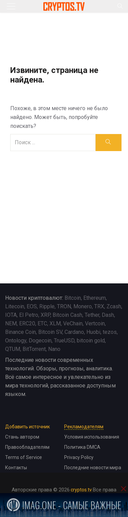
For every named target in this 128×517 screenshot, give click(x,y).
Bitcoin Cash (67, 315)
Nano (54, 349)
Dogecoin (40, 340)
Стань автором (22, 437)
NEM (11, 323)
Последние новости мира (92, 467)
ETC (42, 323)
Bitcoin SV (50, 332)
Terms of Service (23, 457)
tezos (110, 332)
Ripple (47, 306)
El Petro (28, 315)
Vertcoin (95, 323)
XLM (55, 323)
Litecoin (14, 306)
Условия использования (91, 437)
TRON (64, 306)
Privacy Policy (79, 457)
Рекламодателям (83, 426)
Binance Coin (20, 332)
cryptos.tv (81, 489)
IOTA (11, 315)
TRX (99, 306)
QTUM (12, 349)
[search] (108, 142)
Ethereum (94, 298)
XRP (45, 315)
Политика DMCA (82, 447)
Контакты (16, 467)
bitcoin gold (91, 340)
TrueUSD (64, 340)
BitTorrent (34, 349)
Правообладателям (27, 447)
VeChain (73, 323)
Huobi (93, 332)
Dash (108, 315)
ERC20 (27, 323)
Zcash (113, 306)
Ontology (15, 340)
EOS (32, 306)
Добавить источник (27, 426)
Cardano (74, 332)
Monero (82, 306)
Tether (92, 315)
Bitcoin (73, 298)
